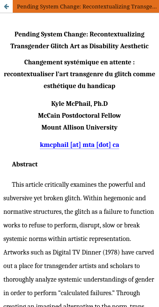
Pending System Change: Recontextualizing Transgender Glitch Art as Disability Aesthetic (88, 6)
